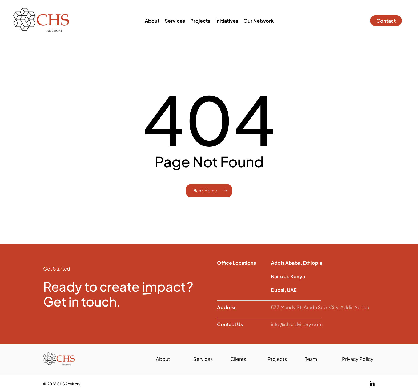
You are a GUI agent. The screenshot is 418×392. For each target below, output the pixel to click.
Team (311, 359)
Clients (238, 359)
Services (203, 359)
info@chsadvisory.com (297, 324)
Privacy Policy (357, 359)
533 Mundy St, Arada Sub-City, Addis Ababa (320, 307)
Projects (277, 359)
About (163, 359)
